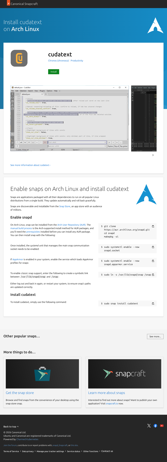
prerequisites (33, 231)
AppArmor (17, 259)
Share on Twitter (149, 425)
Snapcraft (63, 445)
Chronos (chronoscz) (58, 60)
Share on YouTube (162, 425)
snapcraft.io (112, 403)
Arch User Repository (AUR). (71, 224)
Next (153, 155)
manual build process (21, 228)
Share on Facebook (155, 425)
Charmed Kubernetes (27, 439)
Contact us (107, 451)
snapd (55, 445)
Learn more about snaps (106, 393)
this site (74, 445)
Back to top (11, 426)
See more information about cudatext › (30, 165)
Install (54, 71)
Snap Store (64, 206)
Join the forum (10, 445)
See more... (155, 336)
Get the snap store (20, 393)
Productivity (77, 60)
